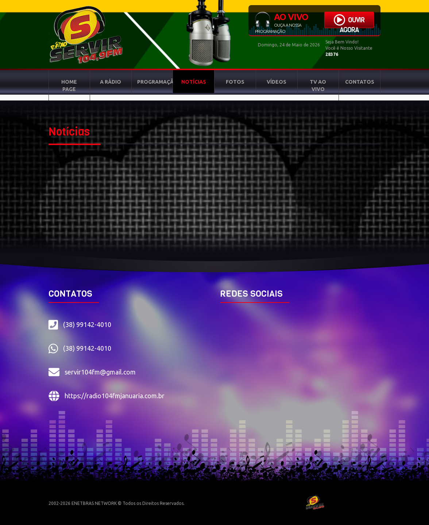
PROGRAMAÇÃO (155, 82)
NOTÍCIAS (193, 82)
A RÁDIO (110, 82)
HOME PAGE (69, 85)
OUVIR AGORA (349, 21)
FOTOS (235, 82)
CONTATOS (359, 82)
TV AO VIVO (318, 85)
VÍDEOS (276, 82)
